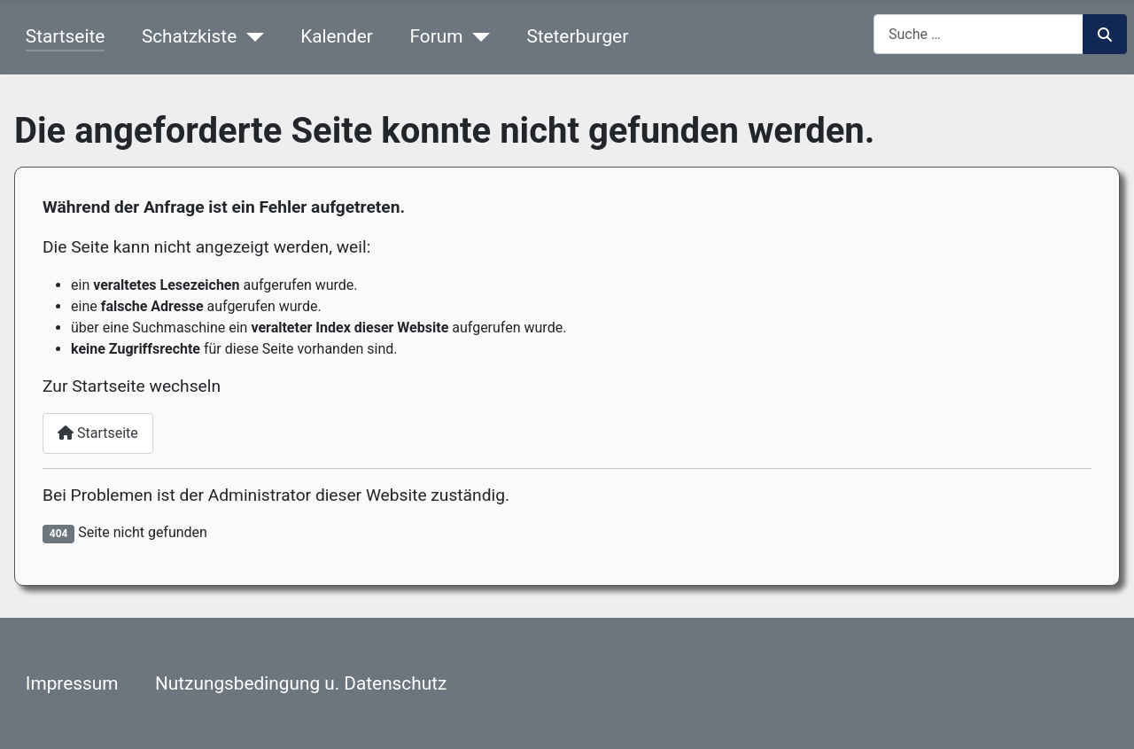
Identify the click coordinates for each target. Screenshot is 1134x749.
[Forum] (475, 37)
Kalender (336, 36)
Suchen (1105, 34)
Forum (436, 36)
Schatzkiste (189, 36)
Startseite (65, 36)
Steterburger (577, 36)
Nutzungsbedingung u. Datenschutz (301, 683)
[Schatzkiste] (250, 37)
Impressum (72, 683)
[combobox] (979, 34)
